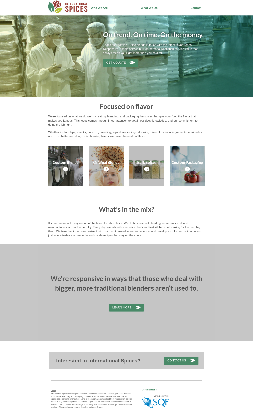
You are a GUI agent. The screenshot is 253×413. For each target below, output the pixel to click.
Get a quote (116, 62)
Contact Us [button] (176, 360)
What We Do (149, 8)
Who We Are (99, 8)
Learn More (122, 307)
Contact (196, 8)
